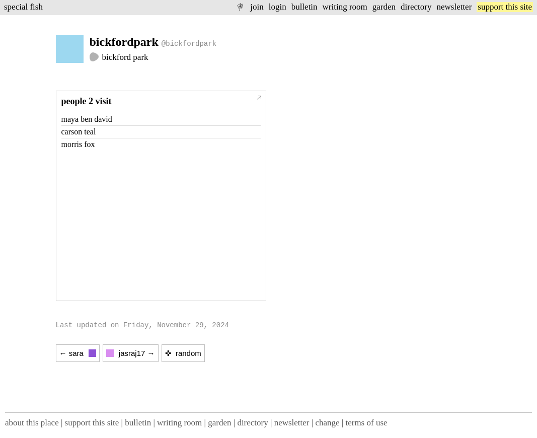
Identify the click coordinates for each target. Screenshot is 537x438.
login (277, 7)
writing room (345, 7)
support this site (505, 7)
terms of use (366, 422)
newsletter (454, 7)
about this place (32, 422)
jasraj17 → (130, 353)
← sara (77, 353)
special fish (23, 7)
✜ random (183, 353)
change (327, 422)
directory (416, 7)
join (256, 7)
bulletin (304, 7)
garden (384, 7)
